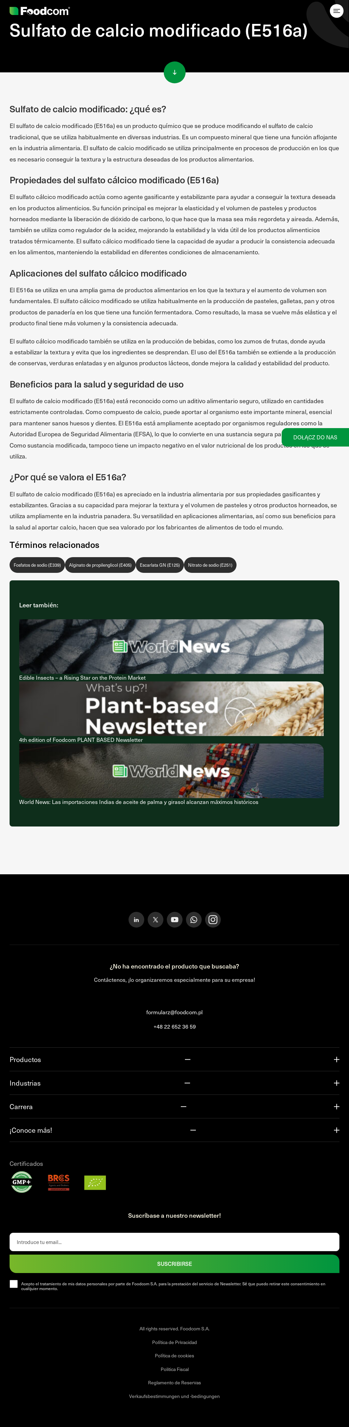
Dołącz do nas (315, 437)
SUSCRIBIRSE (174, 1263)
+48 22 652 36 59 (174, 1026)
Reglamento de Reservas (174, 1382)
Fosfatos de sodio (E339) (37, 565)
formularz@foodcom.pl (174, 1012)
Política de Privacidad (174, 1342)
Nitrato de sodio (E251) (210, 565)
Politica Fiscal (175, 1369)
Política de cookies (174, 1355)
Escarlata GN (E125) (160, 565)
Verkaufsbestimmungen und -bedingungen (174, 1396)
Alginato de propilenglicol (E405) (100, 565)
